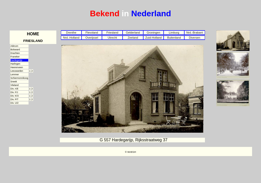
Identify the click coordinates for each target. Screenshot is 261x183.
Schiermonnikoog (19, 78)
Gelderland (133, 32)
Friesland (112, 32)
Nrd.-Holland (71, 37)
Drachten (15, 53)
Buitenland (174, 37)
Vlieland (14, 85)
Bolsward (15, 49)
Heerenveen (16, 67)
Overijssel (91, 37)
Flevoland (91, 32)
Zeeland (133, 37)
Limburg (174, 32)
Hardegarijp (16, 60)
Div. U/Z (14, 103)
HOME (33, 34)
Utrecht (112, 37)
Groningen (153, 32)
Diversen (194, 37)
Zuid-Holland (153, 37)
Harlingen (15, 64)
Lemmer (14, 74)
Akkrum (14, 46)
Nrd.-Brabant (194, 32)
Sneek (13, 81)
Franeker (15, 56)
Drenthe (71, 32)
